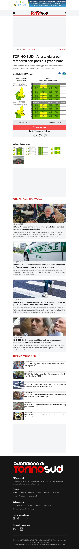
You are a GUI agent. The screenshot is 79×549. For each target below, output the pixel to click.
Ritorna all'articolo (29, 49)
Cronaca (62, 49)
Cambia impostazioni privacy (23, 509)
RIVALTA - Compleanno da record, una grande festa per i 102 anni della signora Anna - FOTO (38, 228)
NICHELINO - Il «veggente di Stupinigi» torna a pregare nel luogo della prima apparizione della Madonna (38, 341)
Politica (31, 492)
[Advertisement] (39, 32)
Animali (46, 492)
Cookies (37, 505)
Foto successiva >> (56, 122)
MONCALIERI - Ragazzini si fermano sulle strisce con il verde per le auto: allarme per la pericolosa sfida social (39, 303)
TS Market (55, 492)
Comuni (22, 496)
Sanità (38, 492)
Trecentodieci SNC (46, 540)
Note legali (47, 505)
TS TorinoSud (29, 540)
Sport (15, 496)
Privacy (29, 505)
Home (15, 492)
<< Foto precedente (23, 122)
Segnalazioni (32, 496)
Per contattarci (18, 505)
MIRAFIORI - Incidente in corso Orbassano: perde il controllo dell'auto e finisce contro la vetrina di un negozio (39, 265)
